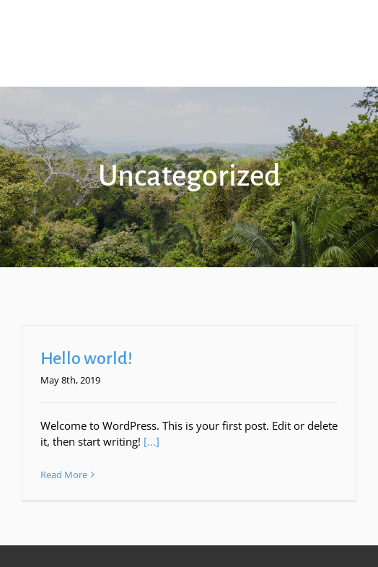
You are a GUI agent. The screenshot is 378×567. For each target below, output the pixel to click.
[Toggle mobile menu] (348, 22)
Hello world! (86, 358)
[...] (151, 441)
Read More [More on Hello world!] (63, 474)
